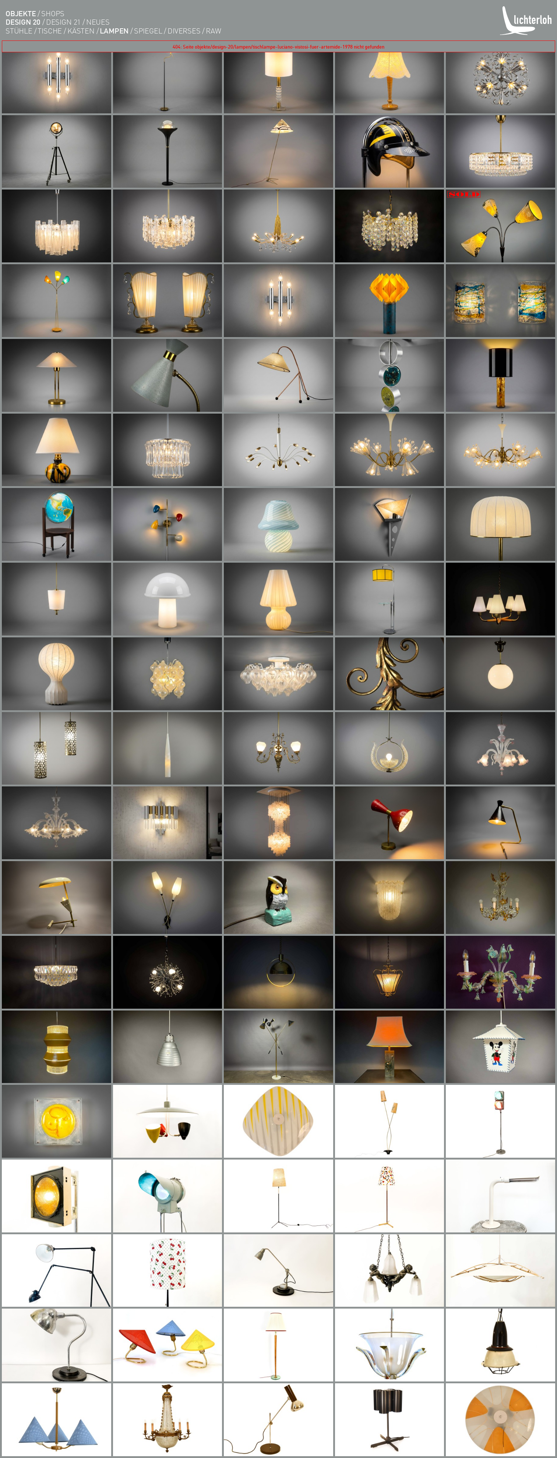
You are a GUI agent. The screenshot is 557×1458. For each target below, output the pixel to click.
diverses (184, 30)
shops (52, 13)
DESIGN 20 (23, 21)
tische (50, 30)
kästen (81, 30)
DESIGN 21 (63, 21)
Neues (98, 21)
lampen (114, 30)
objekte (21, 13)
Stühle (19, 30)
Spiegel (148, 30)
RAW (213, 30)
